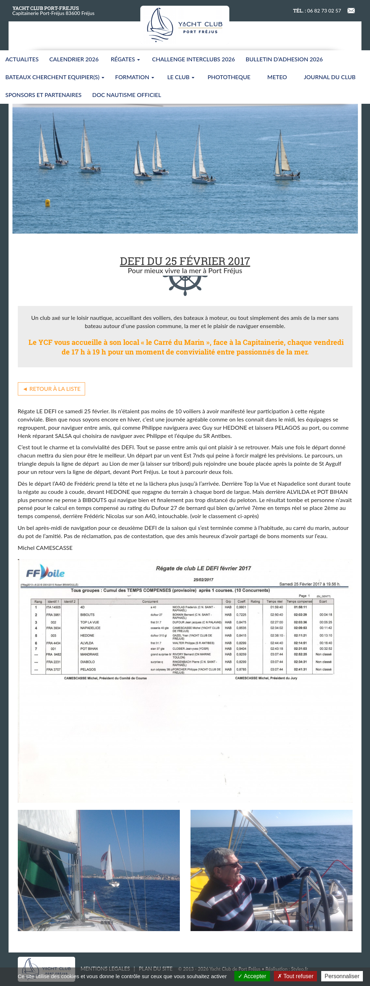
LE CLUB (180, 76)
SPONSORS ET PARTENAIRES (43, 94)
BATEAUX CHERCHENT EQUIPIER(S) (54, 76)
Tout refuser (295, 976)
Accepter (252, 976)
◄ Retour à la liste (51, 388)
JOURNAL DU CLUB (329, 76)
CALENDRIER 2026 (74, 59)
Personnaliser (342, 976)
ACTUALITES (21, 59)
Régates (125, 59)
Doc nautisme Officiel (126, 94)
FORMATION (134, 76)
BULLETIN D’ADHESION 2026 (284, 59)
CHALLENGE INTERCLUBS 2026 (193, 59)
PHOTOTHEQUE (229, 76)
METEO (277, 76)
